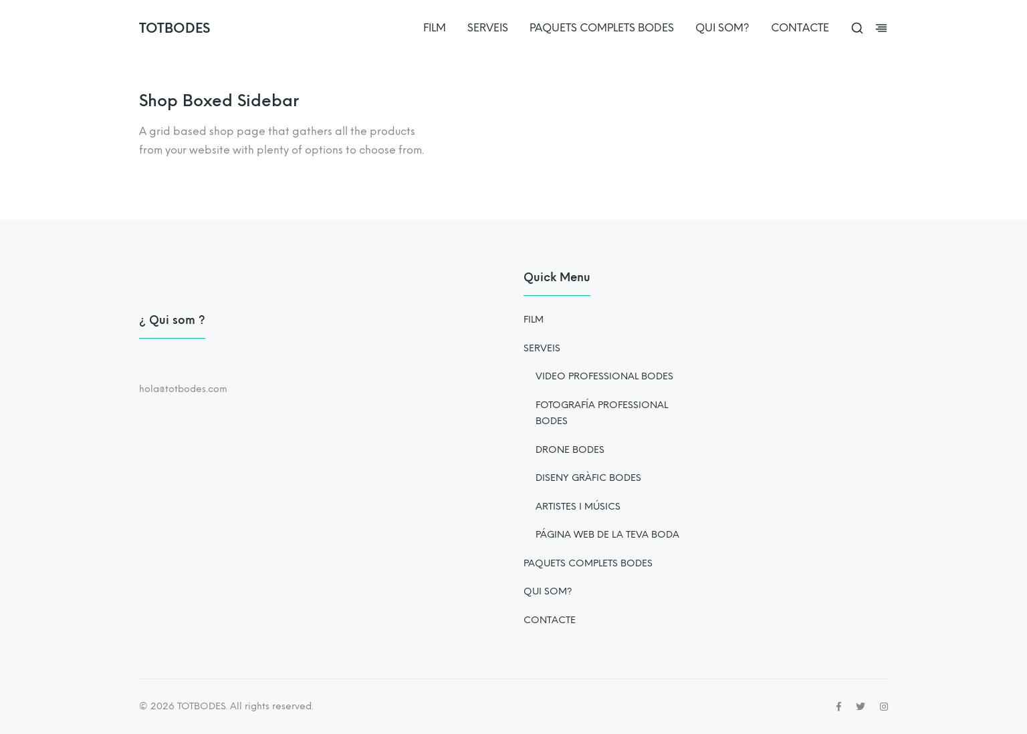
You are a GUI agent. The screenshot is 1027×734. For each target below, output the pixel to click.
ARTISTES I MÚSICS (578, 506)
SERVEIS (487, 27)
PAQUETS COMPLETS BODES (602, 27)
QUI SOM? (722, 27)
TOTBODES (174, 28)
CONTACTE (800, 27)
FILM (434, 27)
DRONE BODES (570, 449)
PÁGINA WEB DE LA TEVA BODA (607, 534)
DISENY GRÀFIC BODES (588, 478)
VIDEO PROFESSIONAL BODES (604, 376)
